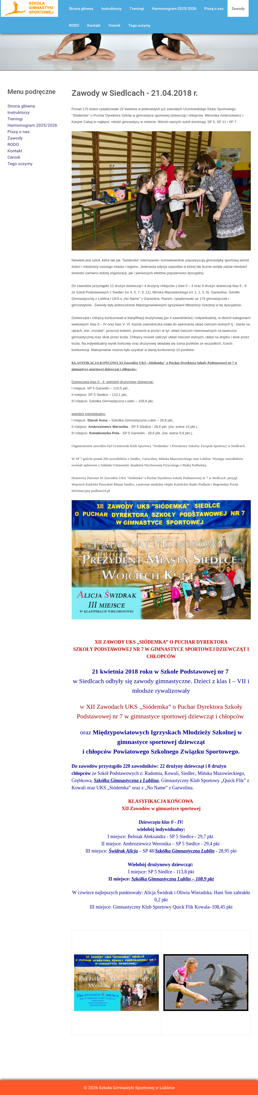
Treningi (15, 118)
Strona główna (21, 106)
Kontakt (14, 150)
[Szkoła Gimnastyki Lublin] (29, 8)
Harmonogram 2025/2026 (32, 125)
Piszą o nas (18, 131)
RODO (13, 144)
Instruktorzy (18, 112)
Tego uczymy (20, 163)
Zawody (15, 138)
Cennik (13, 157)
